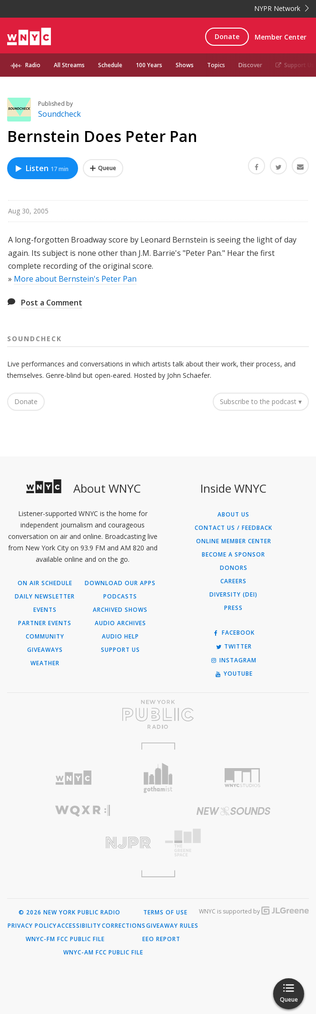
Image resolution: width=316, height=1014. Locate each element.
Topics (216, 65)
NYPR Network (281, 8)
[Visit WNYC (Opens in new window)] (73, 778)
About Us (233, 514)
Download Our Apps (120, 583)
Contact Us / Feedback (233, 528)
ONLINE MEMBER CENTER (233, 541)
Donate (227, 36)
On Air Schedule (45, 583)
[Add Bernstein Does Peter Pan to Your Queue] (103, 168)
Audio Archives (120, 623)
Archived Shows (120, 610)
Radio (32, 65)
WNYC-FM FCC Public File (65, 939)
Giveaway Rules (172, 926)
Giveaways (45, 650)
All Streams (69, 65)
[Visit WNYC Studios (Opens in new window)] (242, 777)
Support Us (295, 65)
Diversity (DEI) (233, 595)
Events (45, 610)
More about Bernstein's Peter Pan (75, 279)
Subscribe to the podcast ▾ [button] (261, 401)
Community (45, 636)
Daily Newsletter (45, 596)
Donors (233, 568)
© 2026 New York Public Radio (69, 912)
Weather (44, 663)
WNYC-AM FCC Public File (103, 952)
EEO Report (161, 939)
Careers (233, 581)
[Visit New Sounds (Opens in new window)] (233, 811)
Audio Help (120, 636)
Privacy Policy (32, 926)
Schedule (110, 65)
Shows (185, 65)
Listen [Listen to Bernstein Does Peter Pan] (41, 168)
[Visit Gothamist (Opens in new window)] (158, 778)
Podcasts (120, 596)
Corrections (124, 926)
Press (233, 608)
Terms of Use (165, 912)
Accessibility (79, 926)
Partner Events (44, 623)
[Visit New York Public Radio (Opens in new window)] (158, 714)
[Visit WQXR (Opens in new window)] (82, 811)
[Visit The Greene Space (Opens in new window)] (233, 843)
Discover (250, 65)
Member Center (280, 36)
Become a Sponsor (233, 555)
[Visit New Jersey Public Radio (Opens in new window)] (82, 843)
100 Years (149, 65)
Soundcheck (59, 114)
